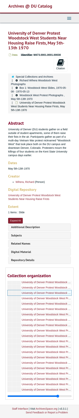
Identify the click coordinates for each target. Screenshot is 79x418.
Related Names (20, 244)
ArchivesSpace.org (46, 408)
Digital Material (21, 252)
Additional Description (25, 227)
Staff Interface (20, 408)
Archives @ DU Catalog (30, 6)
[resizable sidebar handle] (39, 396)
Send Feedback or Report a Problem (47, 412)
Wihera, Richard (25, 181)
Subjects (16, 235)
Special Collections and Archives (34, 76)
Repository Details (22, 260)
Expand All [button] (15, 220)
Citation (60, 64)
